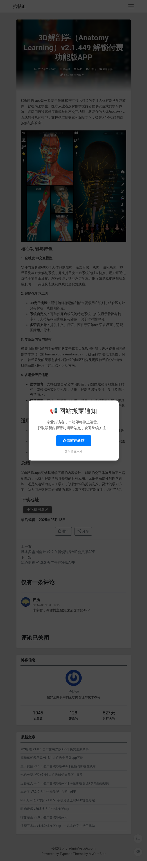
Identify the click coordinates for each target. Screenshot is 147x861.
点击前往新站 (73, 440)
